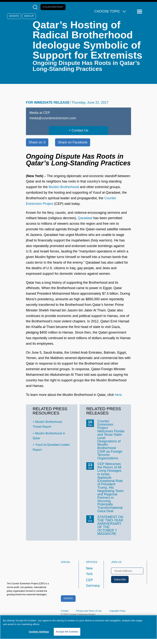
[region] (78, 627)
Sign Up (29, 16)
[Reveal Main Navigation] (140, 11)
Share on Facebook (72, 142)
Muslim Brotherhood (64, 187)
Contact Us (80, 130)
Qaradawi (85, 218)
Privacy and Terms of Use (89, 611)
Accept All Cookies (67, 631)
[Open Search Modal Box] (35, 7)
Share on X (37, 142)
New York (89, 571)
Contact (65, 611)
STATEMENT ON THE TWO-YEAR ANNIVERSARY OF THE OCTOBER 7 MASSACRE (110, 525)
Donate (14, 16)
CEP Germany (91, 582)
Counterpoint (53, 6)
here (118, 395)
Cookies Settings (39, 631)
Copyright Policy (117, 611)
